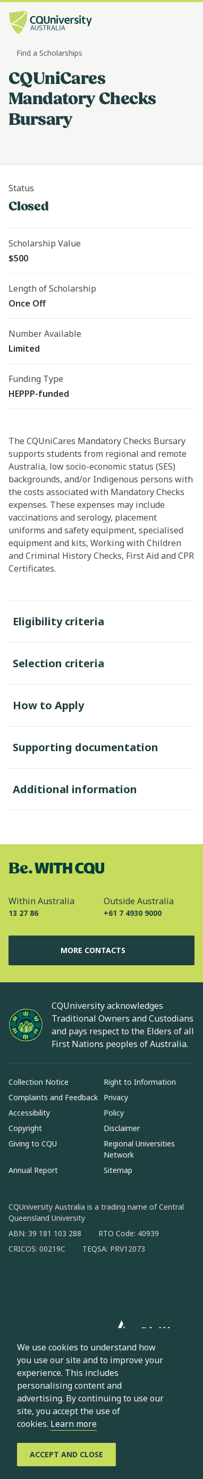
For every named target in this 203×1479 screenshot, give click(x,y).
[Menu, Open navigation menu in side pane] (185, 24)
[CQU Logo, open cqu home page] (50, 23)
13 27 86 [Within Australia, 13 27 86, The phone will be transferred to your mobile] (23, 913)
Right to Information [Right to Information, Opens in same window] (140, 1082)
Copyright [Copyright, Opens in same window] (25, 1128)
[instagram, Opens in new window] (48, 1283)
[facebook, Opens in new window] (20, 1283)
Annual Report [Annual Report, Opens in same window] (33, 1170)
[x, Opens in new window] (103, 1283)
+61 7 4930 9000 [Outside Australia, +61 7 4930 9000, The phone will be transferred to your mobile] (133, 913)
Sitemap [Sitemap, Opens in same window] (118, 1170)
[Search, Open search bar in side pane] (167, 24)
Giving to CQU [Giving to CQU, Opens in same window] (33, 1143)
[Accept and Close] (66, 1454)
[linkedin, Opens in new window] (75, 1283)
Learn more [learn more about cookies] (73, 1424)
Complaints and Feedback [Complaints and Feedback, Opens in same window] (53, 1097)
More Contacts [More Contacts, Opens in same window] (101, 950)
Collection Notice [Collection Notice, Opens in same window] (39, 1082)
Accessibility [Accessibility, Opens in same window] (29, 1113)
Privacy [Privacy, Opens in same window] (116, 1097)
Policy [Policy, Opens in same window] (114, 1113)
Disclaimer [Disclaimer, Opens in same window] (122, 1128)
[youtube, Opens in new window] (130, 1283)
